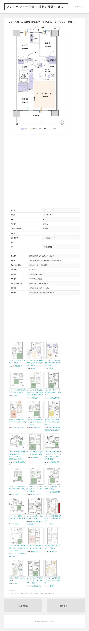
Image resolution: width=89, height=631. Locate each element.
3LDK (32, 591)
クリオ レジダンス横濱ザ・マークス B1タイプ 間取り (52, 421)
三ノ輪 (17, 427)
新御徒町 (57, 491)
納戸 (46, 591)
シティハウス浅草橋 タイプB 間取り (52, 486)
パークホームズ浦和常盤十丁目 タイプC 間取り (52, 578)
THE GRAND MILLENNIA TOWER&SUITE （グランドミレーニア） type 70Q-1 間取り (52, 454)
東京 (14, 554)
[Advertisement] (27, 153)
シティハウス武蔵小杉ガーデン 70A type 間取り (35, 452)
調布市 (34, 427)
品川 (33, 520)
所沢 (16, 522)
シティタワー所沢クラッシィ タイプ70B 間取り (17, 517)
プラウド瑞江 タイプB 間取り (17, 577)
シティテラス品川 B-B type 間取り (16, 362)
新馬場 (31, 522)
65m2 (37, 591)
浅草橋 (52, 491)
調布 (38, 427)
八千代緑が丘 (36, 584)
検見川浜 (35, 550)
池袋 (16, 461)
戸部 (52, 429)
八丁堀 (17, 552)
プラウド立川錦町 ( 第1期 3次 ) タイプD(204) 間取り (52, 517)
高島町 (48, 429)
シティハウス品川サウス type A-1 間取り (35, 516)
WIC (42, 591)
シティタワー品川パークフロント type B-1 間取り (52, 392)
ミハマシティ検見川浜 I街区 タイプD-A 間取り (35, 545)
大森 (51, 397)
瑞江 (16, 582)
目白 (19, 461)
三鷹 (16, 395)
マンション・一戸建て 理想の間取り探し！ (37, 6)
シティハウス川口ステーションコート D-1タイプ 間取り (35, 487)
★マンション (53, 591)
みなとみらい (54, 427)
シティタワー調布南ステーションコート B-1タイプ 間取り (35, 421)
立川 (51, 522)
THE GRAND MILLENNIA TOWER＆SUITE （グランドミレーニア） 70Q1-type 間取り (17, 454)
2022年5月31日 (14, 591)
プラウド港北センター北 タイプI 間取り (52, 545)
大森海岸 (56, 397)
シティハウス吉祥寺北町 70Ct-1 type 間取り (17, 391)
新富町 (21, 552)
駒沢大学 (35, 397)
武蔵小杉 (35, 456)
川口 (40, 493)
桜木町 (56, 429)
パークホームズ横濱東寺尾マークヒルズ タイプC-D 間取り (52, 363)
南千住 (21, 427)
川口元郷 (35, 493)
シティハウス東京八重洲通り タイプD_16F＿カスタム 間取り (17, 546)
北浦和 (52, 584)
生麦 (33, 368)
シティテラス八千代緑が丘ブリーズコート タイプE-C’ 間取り (35, 578)
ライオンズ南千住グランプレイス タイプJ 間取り (17, 421)
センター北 (53, 550)
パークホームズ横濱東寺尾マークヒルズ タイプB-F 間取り (35, 363)
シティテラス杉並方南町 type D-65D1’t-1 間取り (17, 487)
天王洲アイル (19, 366)
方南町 (17, 493)
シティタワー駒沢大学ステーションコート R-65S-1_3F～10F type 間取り (35, 392)
